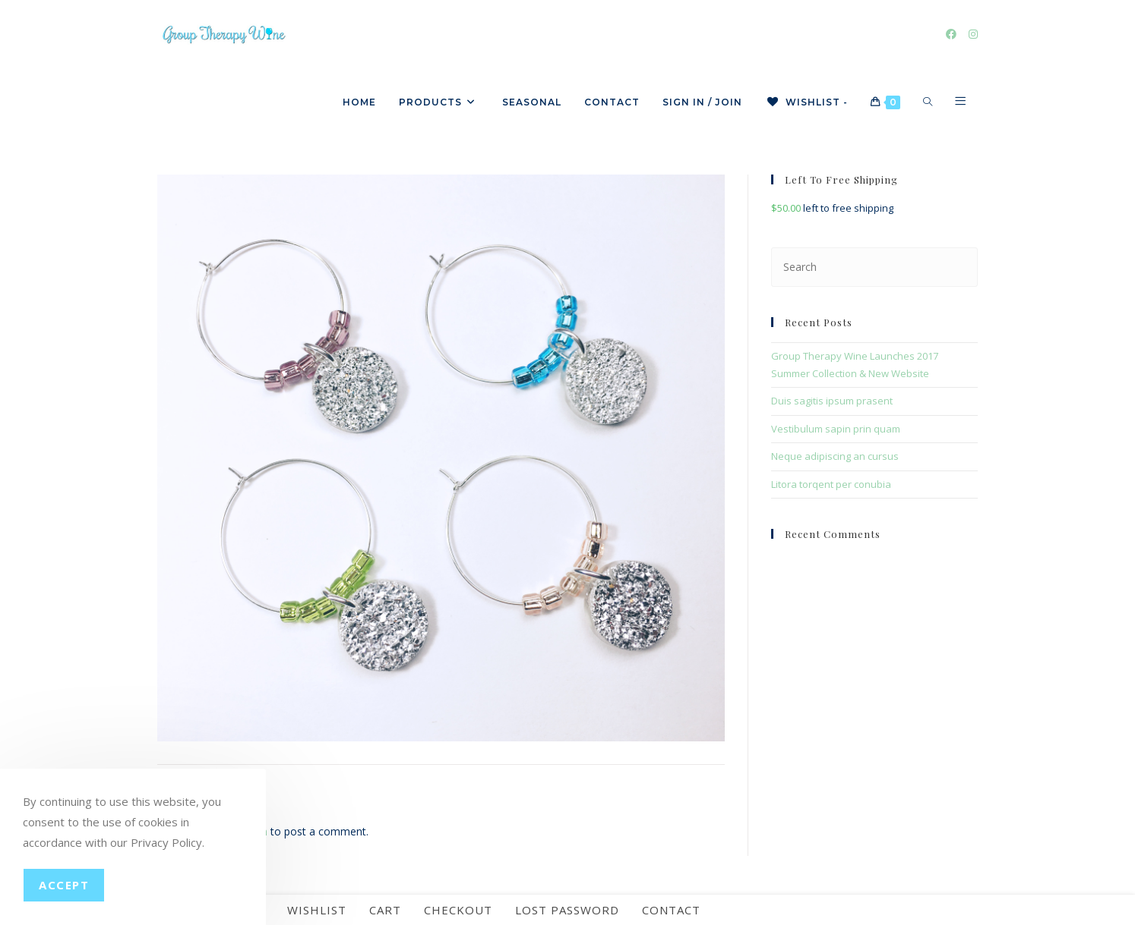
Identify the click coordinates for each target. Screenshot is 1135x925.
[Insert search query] (874, 266)
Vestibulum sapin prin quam (835, 429)
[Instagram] (973, 34)
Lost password (567, 909)
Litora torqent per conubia (831, 484)
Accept (64, 884)
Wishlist (316, 909)
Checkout (458, 909)
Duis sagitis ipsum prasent (832, 400)
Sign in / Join (702, 102)
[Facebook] (951, 34)
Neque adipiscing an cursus (835, 456)
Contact (671, 909)
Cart (385, 909)
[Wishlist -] (806, 102)
